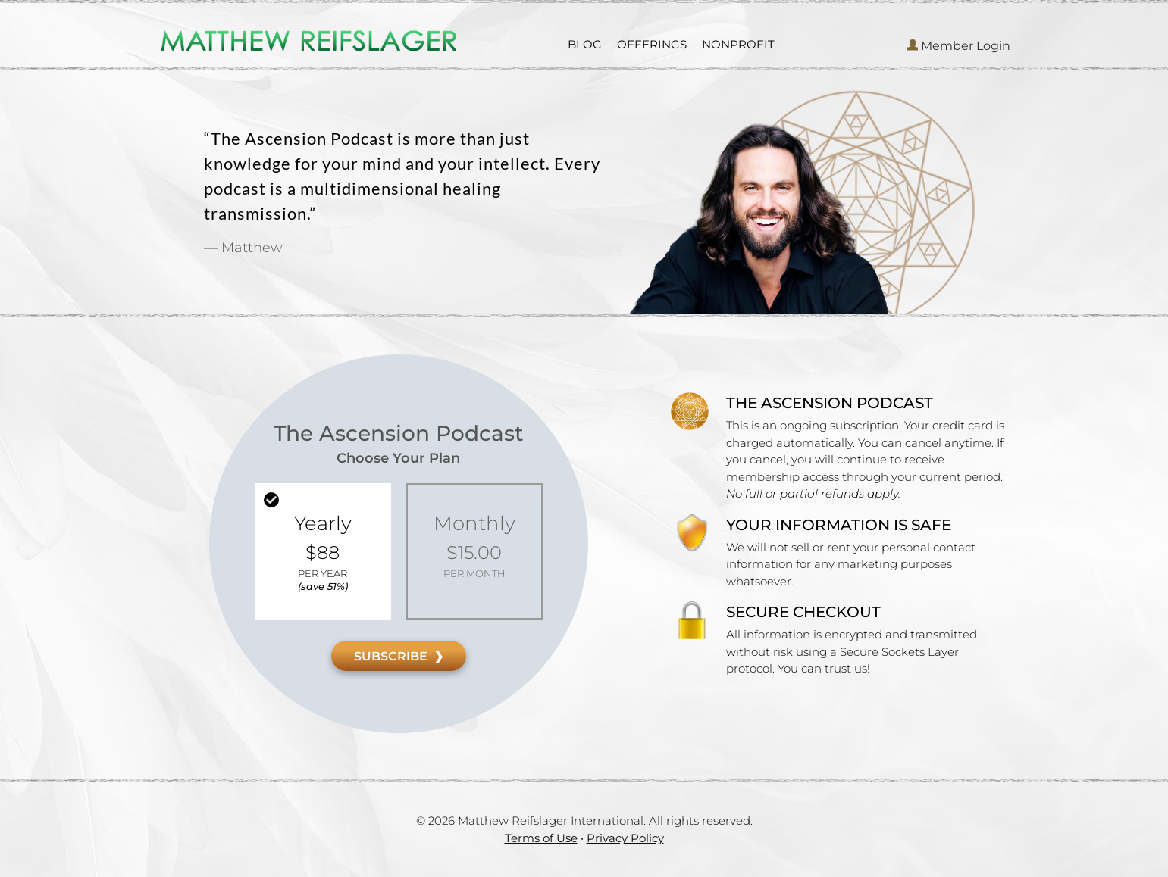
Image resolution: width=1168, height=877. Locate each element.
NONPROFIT (738, 44)
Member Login (958, 46)
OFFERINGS (652, 44)
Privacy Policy (625, 838)
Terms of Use (541, 838)
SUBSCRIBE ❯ (398, 656)
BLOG (585, 44)
